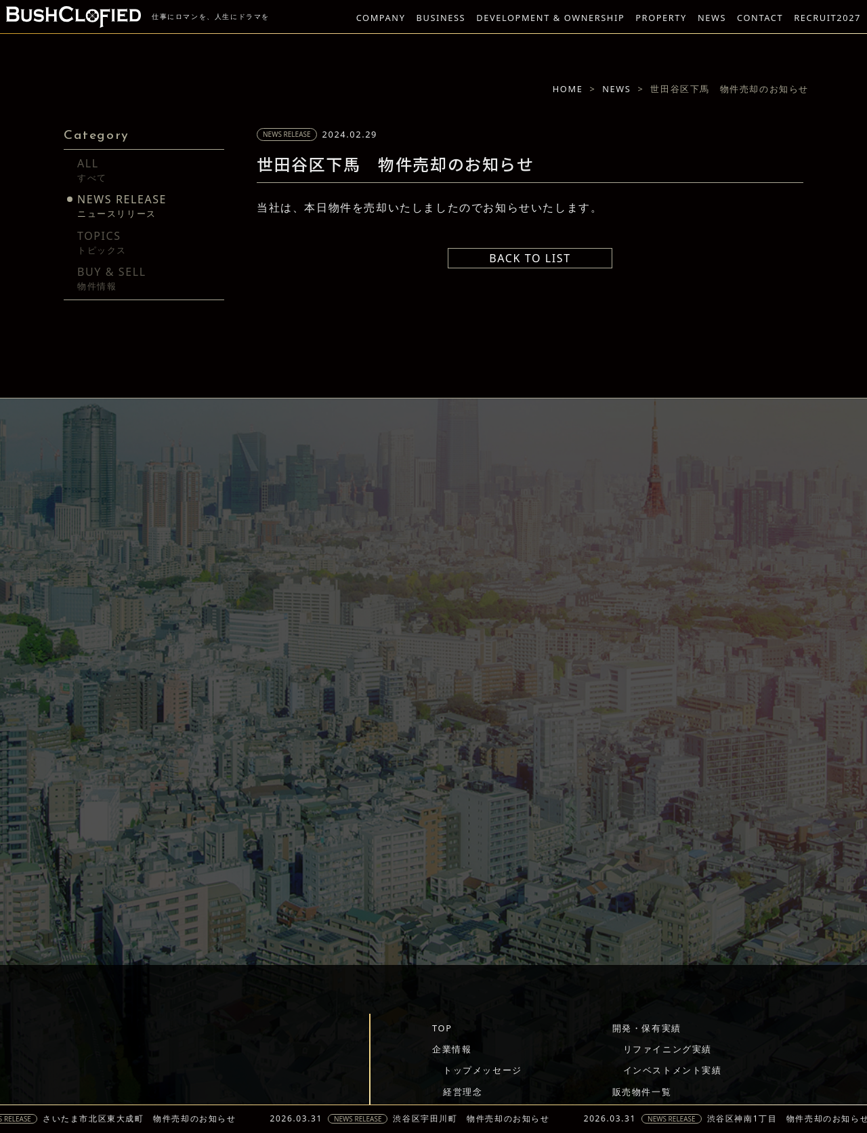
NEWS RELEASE (363, 1119)
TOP (442, 1028)
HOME (568, 89)
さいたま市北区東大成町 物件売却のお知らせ (145, 1119)
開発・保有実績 (646, 1028)
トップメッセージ (482, 1070)
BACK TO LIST (529, 258)
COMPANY (381, 18)
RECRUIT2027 (827, 18)
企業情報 (451, 1049)
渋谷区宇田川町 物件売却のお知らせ (476, 1119)
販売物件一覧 (642, 1092)
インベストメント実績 (672, 1070)
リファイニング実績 (667, 1049)
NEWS (712, 18)
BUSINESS (441, 18)
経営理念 (462, 1092)
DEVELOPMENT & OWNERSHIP (550, 18)
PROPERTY (661, 18)
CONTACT (760, 18)
